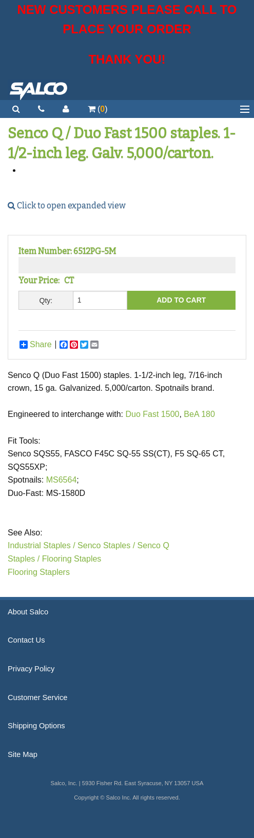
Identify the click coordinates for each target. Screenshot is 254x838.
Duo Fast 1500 (152, 414)
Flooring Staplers (39, 572)
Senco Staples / (106, 545)
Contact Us (26, 640)
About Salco (28, 612)
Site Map (22, 754)
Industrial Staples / (41, 545)
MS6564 (61, 479)
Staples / (24, 558)
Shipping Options (36, 726)
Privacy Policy (31, 669)
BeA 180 (199, 414)
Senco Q (153, 545)
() (98, 109)
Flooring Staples (72, 558)
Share (35, 345)
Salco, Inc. (38, 89)
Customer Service (37, 697)
